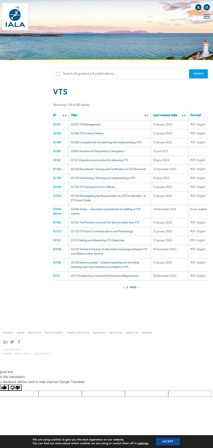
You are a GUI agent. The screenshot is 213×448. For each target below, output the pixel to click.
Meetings (34, 333)
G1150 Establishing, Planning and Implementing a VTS (103, 178)
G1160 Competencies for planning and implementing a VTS (106, 142)
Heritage (115, 333)
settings (143, 443)
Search (208, 6)
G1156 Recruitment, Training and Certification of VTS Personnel (108, 169)
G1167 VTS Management (86, 124)
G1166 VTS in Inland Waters (87, 133)
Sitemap (7, 354)
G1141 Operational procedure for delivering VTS (99, 160)
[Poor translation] (15, 387)
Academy (99, 333)
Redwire (47, 354)
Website (147, 333)
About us (132, 333)
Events (8, 333)
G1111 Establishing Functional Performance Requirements (105, 276)
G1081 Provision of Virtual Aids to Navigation (97, 151)
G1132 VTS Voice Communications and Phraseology (102, 231)
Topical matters (78, 333)
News (20, 333)
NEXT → (134, 287)
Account (199, 7)
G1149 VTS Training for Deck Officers (93, 187)
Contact (176, 7)
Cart (189, 7)
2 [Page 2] (127, 287)
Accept (167, 441)
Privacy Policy (23, 354)
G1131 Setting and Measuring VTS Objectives (98, 240)
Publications (54, 333)
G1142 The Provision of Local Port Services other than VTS (105, 222)
